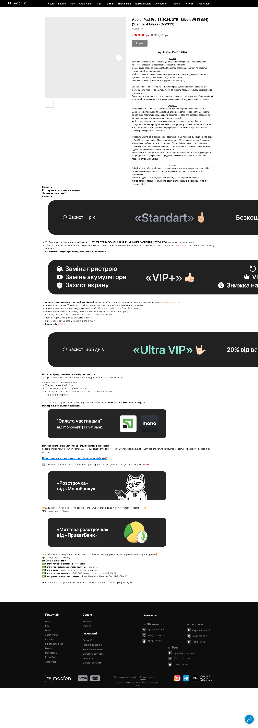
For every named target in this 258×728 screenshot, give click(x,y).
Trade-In (176, 3)
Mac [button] (72, 3)
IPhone (15, 621)
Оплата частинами (47, 659)
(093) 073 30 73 (74, 646)
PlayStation (18, 653)
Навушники (124, 3)
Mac (14, 626)
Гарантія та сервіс (47, 644)
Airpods (16, 639)
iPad (14, 630)
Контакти (43, 664)
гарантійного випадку (169, 302)
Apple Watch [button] (85, 3)
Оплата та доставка (48, 654)
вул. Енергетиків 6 (76, 641)
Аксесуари (17, 661)
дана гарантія (182, 245)
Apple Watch (18, 635)
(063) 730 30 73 (96, 632)
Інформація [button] (203, 3)
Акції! (51, 3)
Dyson (15, 648)
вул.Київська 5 (74, 623)
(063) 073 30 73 (75, 627)
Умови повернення (48, 649)
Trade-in (41, 625)
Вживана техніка (21, 644)
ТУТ (61, 324)
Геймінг (109, 3)
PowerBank (18, 657)
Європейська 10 (97, 622)
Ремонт (189, 3)
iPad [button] (98, 3)
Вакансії (42, 639)
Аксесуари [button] (161, 3)
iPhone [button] (62, 3)
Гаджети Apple (143, 3)
